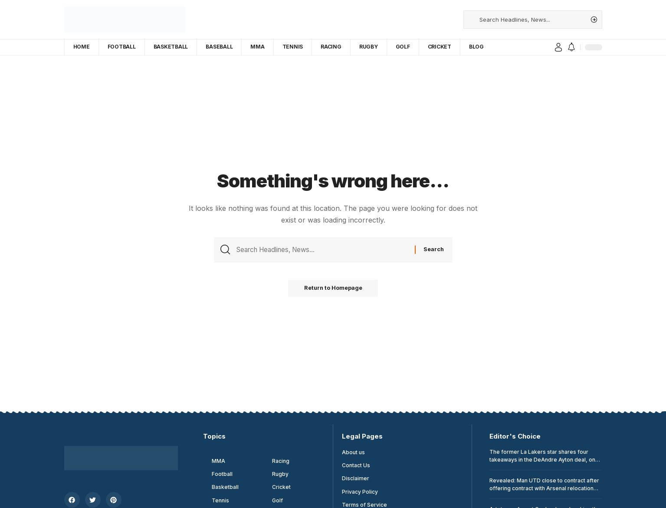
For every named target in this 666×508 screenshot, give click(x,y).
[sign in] (558, 47)
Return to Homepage (333, 290)
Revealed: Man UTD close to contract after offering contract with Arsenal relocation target (544, 488)
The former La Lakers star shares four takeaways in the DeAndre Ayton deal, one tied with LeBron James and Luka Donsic (544, 460)
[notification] (571, 47)
